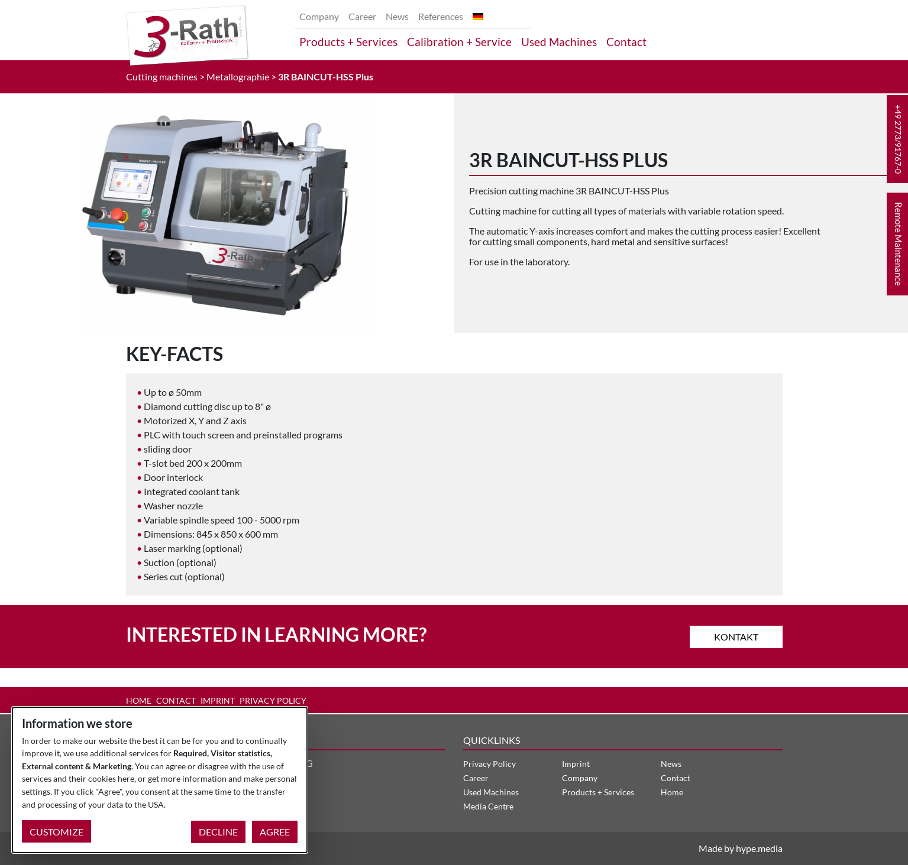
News (397, 16)
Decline (218, 831)
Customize (56, 831)
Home (138, 700)
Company (319, 16)
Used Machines (559, 41)
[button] (897, 139)
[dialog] (160, 780)
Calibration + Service (459, 41)
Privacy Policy (273, 700)
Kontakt (736, 636)
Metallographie (237, 76)
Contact (626, 41)
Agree (275, 831)
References (440, 16)
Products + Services (348, 41)
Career (362, 16)
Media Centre (488, 806)
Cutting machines (162, 76)
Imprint (218, 700)
